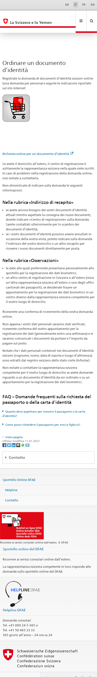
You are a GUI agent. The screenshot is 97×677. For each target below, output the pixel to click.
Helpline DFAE (14, 599)
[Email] (27, 434)
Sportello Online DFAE (19, 469)
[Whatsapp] (23, 434)
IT (75, 4)
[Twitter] (9, 434)
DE (67, 4)
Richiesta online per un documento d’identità (37, 143)
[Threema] (18, 434)
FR (84, 4)
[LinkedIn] (14, 434)
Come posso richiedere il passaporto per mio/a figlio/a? (42, 414)
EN (93, 4)
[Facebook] (4, 434)
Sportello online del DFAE (23, 538)
